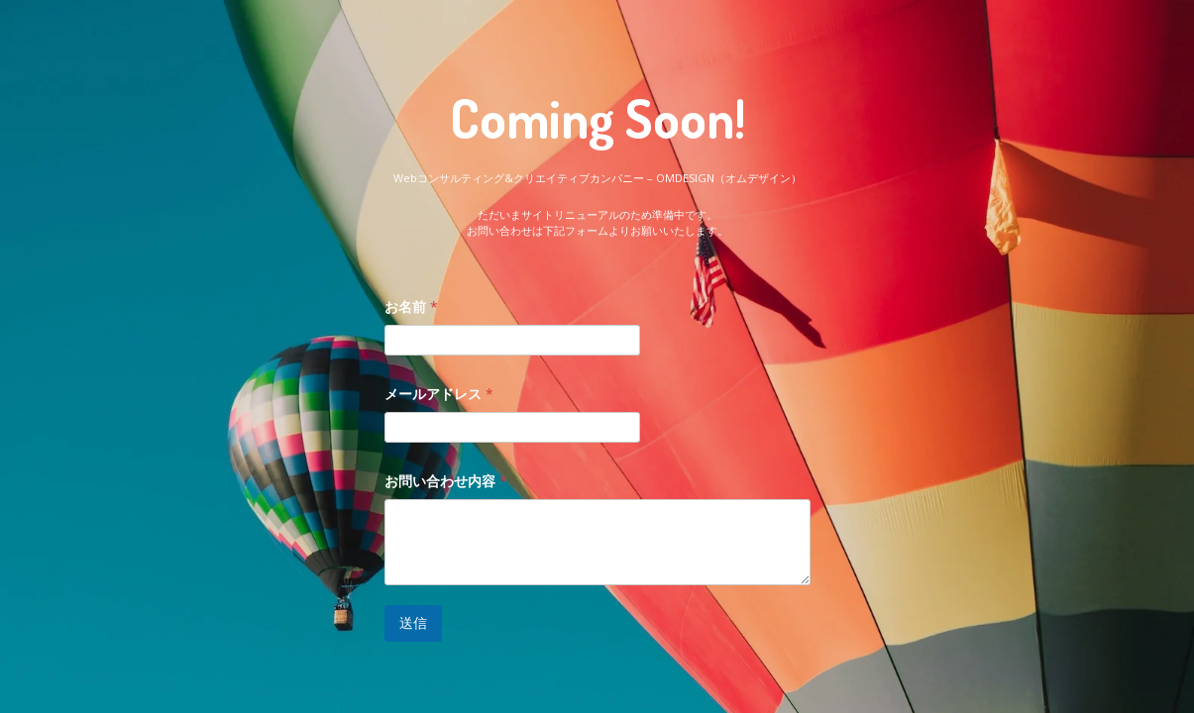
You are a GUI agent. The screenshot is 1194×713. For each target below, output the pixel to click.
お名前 (411, 306)
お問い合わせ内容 (445, 480)
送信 (413, 622)
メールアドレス (438, 393)
